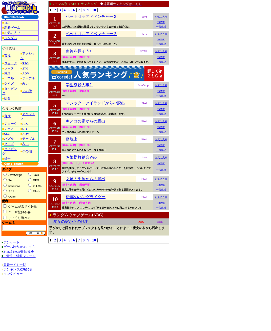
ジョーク (10, 63)
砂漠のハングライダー (85, 197)
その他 (27, 91)
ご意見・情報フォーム (19, 256)
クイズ (9, 83)
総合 (7, 98)
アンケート (11, 242)
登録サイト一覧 (14, 265)
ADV (25, 73)
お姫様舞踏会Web (81, 157)
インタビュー (13, 274)
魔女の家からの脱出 (71, 221)
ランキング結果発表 (17, 269)
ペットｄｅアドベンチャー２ (91, 16)
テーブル (28, 78)
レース (9, 68)
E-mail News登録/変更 (18, 251)
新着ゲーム (12, 27)
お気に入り (12, 33)
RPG (25, 63)
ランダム (10, 38)
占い (25, 83)
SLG (7, 73)
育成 (7, 56)
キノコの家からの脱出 (85, 121)
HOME (161, 22)
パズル (9, 78)
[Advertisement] (189, 75)
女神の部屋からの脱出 (85, 179)
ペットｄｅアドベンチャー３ (91, 34)
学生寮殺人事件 (79, 85)
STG (25, 68)
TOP (7, 22)
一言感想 (161, 26)
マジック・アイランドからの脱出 (95, 103)
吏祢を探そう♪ (78, 51)
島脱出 (72, 139)
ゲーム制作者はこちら (19, 247)
